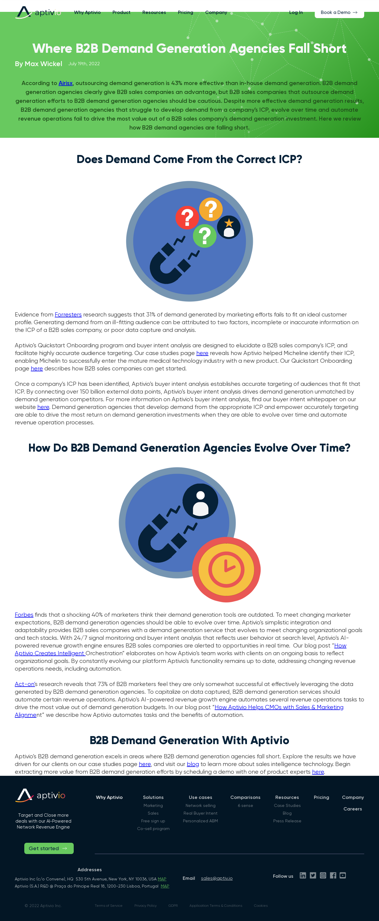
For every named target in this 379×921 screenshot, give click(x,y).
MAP (162, 879)
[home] (38, 12)
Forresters (68, 314)
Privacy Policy (145, 906)
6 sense (245, 805)
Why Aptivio (87, 12)
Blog (287, 813)
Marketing (153, 805)
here (202, 353)
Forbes (24, 614)
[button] (121, 12)
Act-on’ (25, 684)
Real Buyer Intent (201, 813)
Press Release (287, 820)
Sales (153, 813)
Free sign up (153, 820)
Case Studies (287, 805)
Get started (44, 848)
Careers (352, 809)
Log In (296, 12)
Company (216, 12)
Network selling (201, 805)
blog (193, 764)
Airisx (66, 83)
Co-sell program (153, 828)
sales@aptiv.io (217, 878)
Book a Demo (336, 12)
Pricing (185, 12)
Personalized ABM (200, 820)
